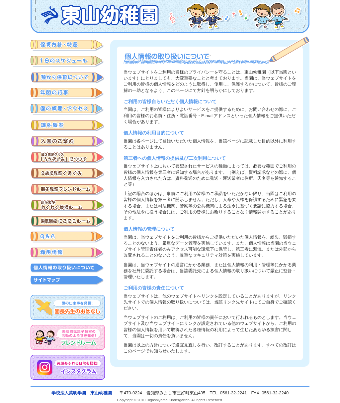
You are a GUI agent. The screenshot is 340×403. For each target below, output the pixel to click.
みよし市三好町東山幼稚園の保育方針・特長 (68, 45)
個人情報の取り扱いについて (68, 268)
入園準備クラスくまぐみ (68, 173)
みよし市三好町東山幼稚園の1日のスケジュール (68, 61)
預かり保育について (68, 77)
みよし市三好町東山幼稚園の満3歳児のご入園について (68, 157)
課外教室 (68, 125)
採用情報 (68, 253)
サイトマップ (68, 280)
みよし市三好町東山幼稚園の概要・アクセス (68, 109)
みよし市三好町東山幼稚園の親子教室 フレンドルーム (68, 189)
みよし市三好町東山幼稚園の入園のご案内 (68, 141)
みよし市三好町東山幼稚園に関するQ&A (68, 237)
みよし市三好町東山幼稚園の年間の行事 (68, 93)
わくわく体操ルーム (68, 205)
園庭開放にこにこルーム (68, 221)
